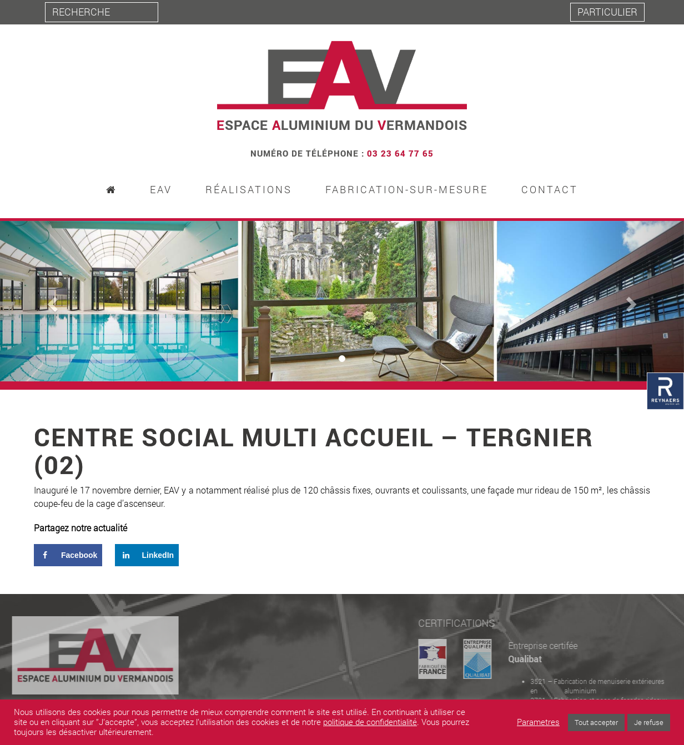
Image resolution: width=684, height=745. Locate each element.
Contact (549, 189)
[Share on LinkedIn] (147, 555)
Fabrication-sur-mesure (406, 189)
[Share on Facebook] (68, 555)
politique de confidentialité (370, 722)
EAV (161, 189)
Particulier (607, 11)
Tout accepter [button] (596, 722)
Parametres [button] (538, 722)
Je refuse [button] (648, 722)
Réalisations (248, 189)
